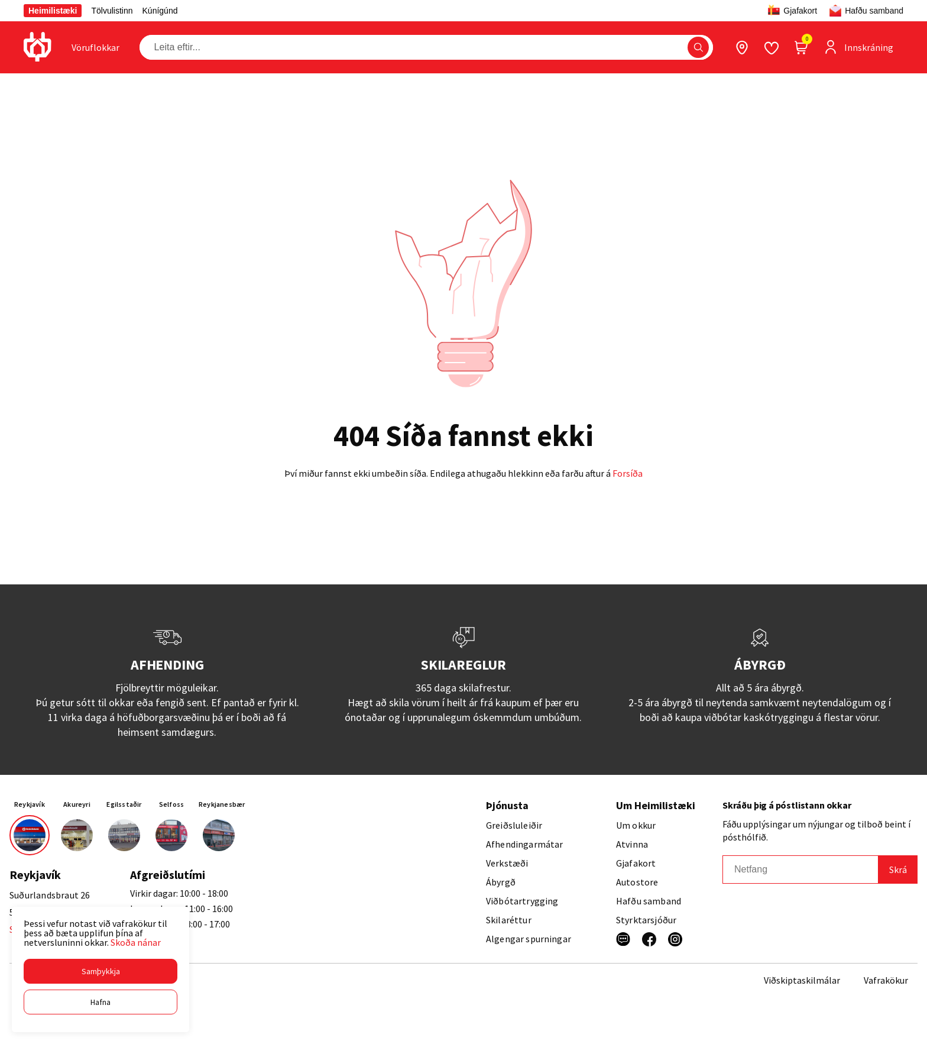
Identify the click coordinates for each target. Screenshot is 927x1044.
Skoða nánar (136, 942)
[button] (100, 971)
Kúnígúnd (160, 10)
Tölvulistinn (111, 10)
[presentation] (95, 47)
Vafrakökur (886, 980)
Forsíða (627, 473)
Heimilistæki (52, 10)
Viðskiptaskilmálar (802, 980)
